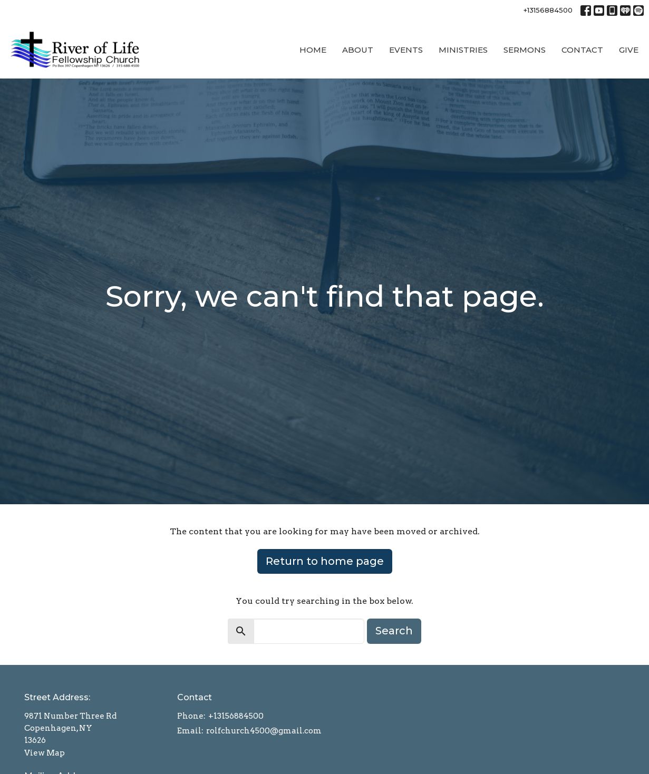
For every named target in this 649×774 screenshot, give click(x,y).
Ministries (463, 50)
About (357, 50)
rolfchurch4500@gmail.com (264, 731)
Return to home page (325, 561)
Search (394, 630)
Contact (582, 50)
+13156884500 (548, 10)
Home (312, 50)
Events (406, 50)
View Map (44, 753)
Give (628, 50)
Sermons (524, 50)
